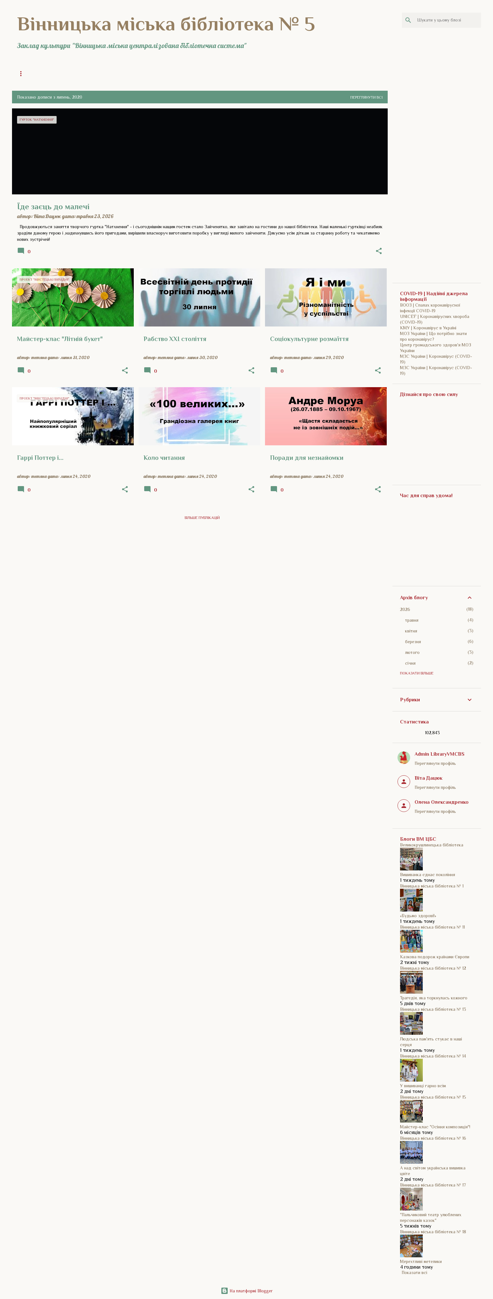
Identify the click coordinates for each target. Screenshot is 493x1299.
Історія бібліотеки (141, 73)
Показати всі (414, 1272)
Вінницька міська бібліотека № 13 (433, 1009)
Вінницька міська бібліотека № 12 (433, 968)
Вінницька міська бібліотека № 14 (433, 1055)
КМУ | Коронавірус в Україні (428, 327)
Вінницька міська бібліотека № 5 (166, 24)
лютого (412, 652)
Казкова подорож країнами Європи (434, 956)
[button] (379, 251)
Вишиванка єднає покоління (427, 874)
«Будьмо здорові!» (418, 915)
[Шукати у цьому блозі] (448, 20)
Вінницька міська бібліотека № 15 (433, 1097)
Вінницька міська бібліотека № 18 (433, 1231)
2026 (405, 609)
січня (410, 663)
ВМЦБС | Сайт (274, 73)
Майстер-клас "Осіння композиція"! (435, 1126)
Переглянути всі (366, 97)
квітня (411, 630)
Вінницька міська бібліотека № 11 (432, 927)
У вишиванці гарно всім (423, 1085)
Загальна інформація (88, 73)
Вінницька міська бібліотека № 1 (432, 885)
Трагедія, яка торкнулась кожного (433, 997)
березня (413, 641)
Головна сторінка (35, 73)
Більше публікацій (202, 517)
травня (411, 620)
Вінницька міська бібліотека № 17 (433, 1184)
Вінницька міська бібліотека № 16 (433, 1138)
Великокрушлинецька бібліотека (431, 844)
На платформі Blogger (247, 1290)
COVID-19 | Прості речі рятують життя (210, 73)
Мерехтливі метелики (421, 1261)
